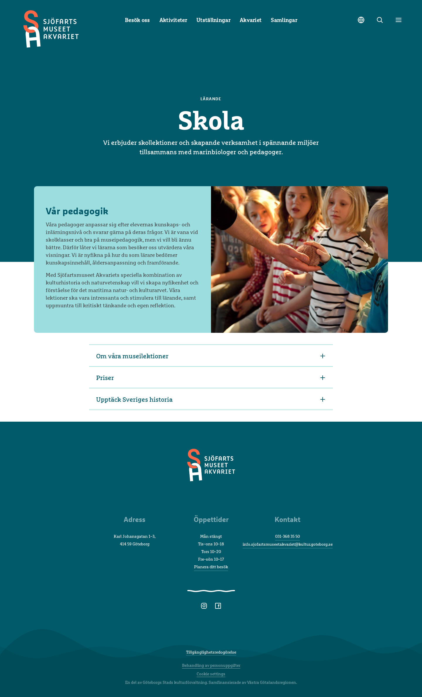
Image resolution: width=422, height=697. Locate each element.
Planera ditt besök (211, 566)
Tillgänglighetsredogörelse (211, 652)
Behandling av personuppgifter (211, 665)
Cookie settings (211, 673)
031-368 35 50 (287, 536)
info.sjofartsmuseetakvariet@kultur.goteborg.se (288, 544)
